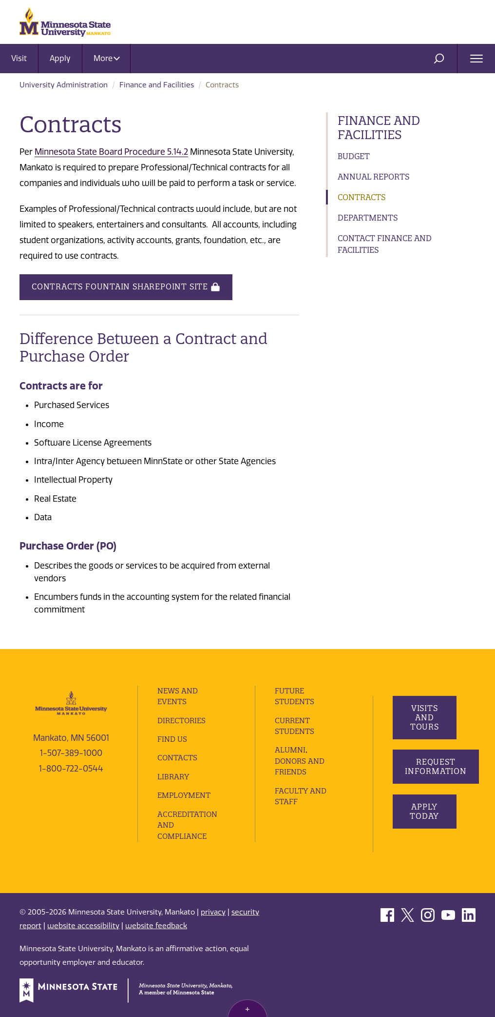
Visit (19, 58)
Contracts (362, 197)
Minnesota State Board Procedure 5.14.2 (111, 152)
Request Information (436, 766)
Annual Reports (374, 177)
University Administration (63, 85)
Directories (181, 720)
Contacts (177, 757)
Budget (354, 156)
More (107, 58)
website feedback (156, 925)
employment (183, 795)
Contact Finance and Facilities (385, 244)
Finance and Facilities (156, 85)
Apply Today (424, 811)
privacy (213, 912)
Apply (60, 58)
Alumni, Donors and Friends (299, 760)
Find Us (172, 739)
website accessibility (83, 925)
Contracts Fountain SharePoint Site (126, 287)
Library (173, 776)
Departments (368, 218)
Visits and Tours (424, 717)
